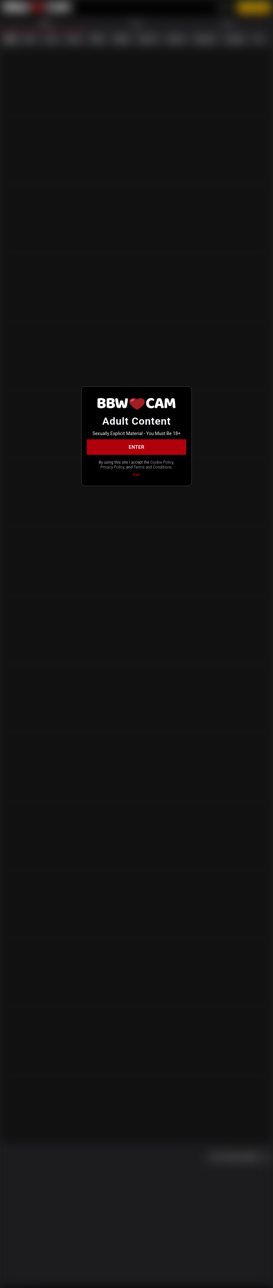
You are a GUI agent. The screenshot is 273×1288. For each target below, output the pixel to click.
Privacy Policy (112, 467)
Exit (136, 474)
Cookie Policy (162, 462)
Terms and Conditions (153, 467)
